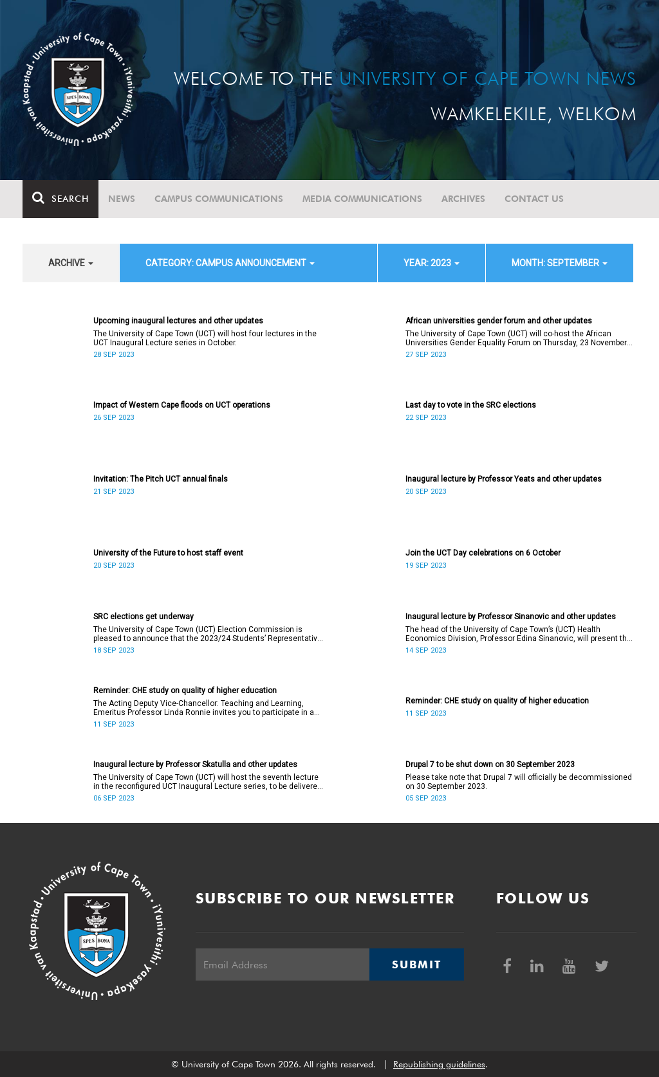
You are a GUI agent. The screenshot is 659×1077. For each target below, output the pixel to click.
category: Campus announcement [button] (230, 263)
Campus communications (218, 199)
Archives (463, 199)
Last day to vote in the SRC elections (470, 405)
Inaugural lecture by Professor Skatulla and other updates (195, 764)
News (121, 199)
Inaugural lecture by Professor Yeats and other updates (503, 479)
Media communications (362, 199)
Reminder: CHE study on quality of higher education (185, 690)
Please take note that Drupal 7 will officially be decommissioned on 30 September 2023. (518, 782)
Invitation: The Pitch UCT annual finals (160, 479)
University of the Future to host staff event (168, 552)
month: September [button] (560, 263)
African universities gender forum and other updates (498, 320)
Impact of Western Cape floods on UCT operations (181, 405)
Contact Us (534, 199)
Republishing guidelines (439, 1064)
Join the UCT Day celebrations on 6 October (483, 552)
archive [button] (70, 263)
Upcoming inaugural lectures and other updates (178, 320)
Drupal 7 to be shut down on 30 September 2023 (490, 764)
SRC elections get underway (143, 616)
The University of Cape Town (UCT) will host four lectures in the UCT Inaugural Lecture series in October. (205, 338)
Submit (416, 964)
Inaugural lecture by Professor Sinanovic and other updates (510, 616)
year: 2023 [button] (431, 263)
